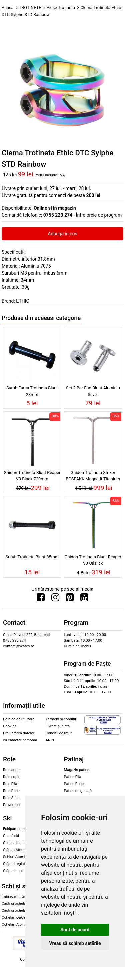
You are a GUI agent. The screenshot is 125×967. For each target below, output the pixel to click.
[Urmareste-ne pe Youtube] (84, 599)
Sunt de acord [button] (74, 929)
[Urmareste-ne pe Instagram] (55, 599)
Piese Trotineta (61, 7)
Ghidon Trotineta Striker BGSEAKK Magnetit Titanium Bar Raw (93, 476)
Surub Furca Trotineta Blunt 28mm (32, 391)
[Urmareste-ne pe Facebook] (40, 599)
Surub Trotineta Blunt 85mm (32, 556)
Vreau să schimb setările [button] (75, 943)
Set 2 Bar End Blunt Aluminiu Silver (93, 391)
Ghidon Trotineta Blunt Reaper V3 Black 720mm (32, 475)
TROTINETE (30, 7)
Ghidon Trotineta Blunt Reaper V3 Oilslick (93, 560)
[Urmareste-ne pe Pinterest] (69, 599)
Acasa (8, 7)
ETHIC (22, 301)
